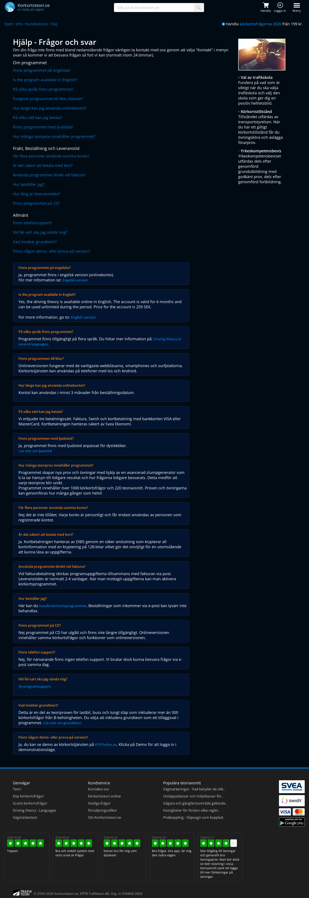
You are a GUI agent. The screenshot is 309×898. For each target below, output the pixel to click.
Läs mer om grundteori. (62, 723)
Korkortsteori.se (66, 893)
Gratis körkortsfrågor (30, 803)
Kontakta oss (98, 789)
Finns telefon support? (36, 652)
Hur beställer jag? (28, 184)
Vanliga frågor (99, 803)
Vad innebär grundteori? (35, 241)
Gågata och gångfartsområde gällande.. (195, 803)
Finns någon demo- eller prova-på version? (51, 251)
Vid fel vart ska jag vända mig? (40, 232)
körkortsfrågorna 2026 (260, 23)
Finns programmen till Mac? (41, 358)
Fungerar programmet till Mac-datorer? (48, 98)
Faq (54, 23)
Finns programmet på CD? (36, 203)
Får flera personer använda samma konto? (51, 156)
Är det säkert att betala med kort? (43, 165)
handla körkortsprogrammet (62, 605)
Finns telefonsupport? (32, 222)
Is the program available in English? (45, 79)
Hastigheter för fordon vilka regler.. (191, 810)
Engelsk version (75, 280)
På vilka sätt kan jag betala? (37, 117)
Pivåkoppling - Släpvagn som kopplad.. (194, 817)
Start (8, 23)
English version (83, 317)
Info (19, 23)
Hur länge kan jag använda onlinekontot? (50, 108)
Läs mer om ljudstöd (35, 451)
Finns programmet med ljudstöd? (43, 127)
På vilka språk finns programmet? (43, 89)
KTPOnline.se (106, 744)
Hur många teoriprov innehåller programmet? (54, 136)
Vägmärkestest (25, 817)
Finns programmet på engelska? (42, 70)
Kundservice (37, 23)
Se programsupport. (35, 686)
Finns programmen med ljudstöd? (46, 438)
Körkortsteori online (104, 796)
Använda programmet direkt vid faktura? (49, 174)
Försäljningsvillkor (102, 810)
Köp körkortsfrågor (28, 796)
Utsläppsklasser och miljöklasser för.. (193, 796)
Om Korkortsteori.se (104, 817)
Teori (17, 789)
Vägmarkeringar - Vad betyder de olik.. (194, 789)
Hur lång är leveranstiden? (36, 193)
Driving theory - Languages (34, 810)
